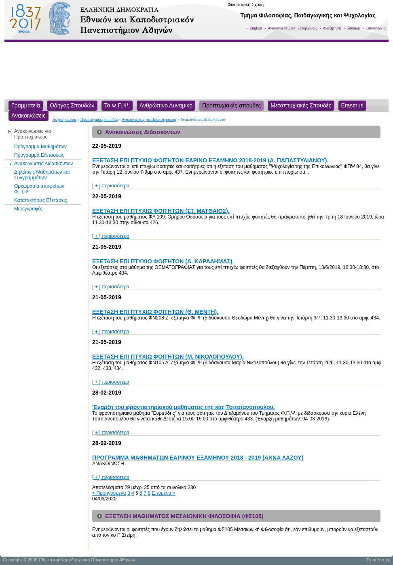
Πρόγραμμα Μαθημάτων (40, 146)
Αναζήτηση (332, 28)
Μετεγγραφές (28, 209)
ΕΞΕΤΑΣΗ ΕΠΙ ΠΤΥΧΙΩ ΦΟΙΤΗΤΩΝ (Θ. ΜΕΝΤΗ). (155, 312)
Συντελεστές (378, 559)
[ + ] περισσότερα (110, 186)
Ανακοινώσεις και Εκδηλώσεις (292, 28)
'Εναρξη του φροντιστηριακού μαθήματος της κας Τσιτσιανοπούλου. (183, 407)
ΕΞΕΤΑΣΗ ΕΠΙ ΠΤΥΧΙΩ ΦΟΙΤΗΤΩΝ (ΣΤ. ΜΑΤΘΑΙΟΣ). (161, 211)
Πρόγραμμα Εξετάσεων (39, 155)
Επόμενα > (163, 493)
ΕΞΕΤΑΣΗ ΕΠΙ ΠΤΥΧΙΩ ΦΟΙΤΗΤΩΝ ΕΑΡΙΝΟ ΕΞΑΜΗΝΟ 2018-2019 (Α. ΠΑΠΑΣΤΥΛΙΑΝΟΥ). (210, 160)
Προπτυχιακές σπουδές (99, 119)
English (255, 28)
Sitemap (353, 28)
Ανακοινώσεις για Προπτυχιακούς (149, 119)
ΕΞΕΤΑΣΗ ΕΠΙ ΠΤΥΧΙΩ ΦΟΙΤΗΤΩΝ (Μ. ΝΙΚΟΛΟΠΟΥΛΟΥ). (168, 356)
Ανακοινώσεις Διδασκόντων (43, 163)
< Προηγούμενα (109, 493)
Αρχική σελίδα (64, 119)
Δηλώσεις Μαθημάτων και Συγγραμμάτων (42, 175)
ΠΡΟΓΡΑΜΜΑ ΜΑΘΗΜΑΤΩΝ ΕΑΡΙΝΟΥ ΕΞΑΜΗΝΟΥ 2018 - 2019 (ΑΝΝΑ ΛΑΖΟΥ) (197, 457)
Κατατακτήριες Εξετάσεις (40, 200)
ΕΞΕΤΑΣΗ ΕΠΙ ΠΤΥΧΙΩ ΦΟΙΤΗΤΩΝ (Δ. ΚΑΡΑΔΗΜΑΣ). (163, 261)
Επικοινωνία (376, 28)
